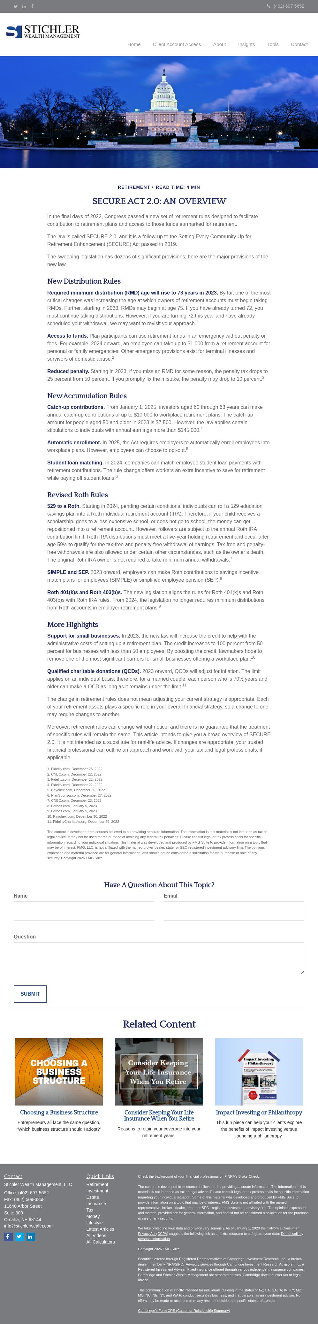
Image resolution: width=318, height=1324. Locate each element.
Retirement (97, 1183)
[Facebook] (32, 6)
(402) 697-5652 (285, 6)
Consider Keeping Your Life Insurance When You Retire (159, 1115)
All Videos (96, 1234)
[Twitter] (16, 6)
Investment (97, 1190)
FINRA (168, 1264)
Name (21, 895)
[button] (185, 33)
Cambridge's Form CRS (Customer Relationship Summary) (184, 1310)
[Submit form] (30, 993)
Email (171, 895)
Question (25, 936)
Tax (90, 1209)
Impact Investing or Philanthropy (259, 1112)
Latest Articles (100, 1228)
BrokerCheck (248, 1176)
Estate (93, 1196)
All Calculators (101, 1241)
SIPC (179, 1264)
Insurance (96, 1202)
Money (93, 1215)
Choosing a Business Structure (59, 1112)
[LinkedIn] (24, 6)
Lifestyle (95, 1222)
